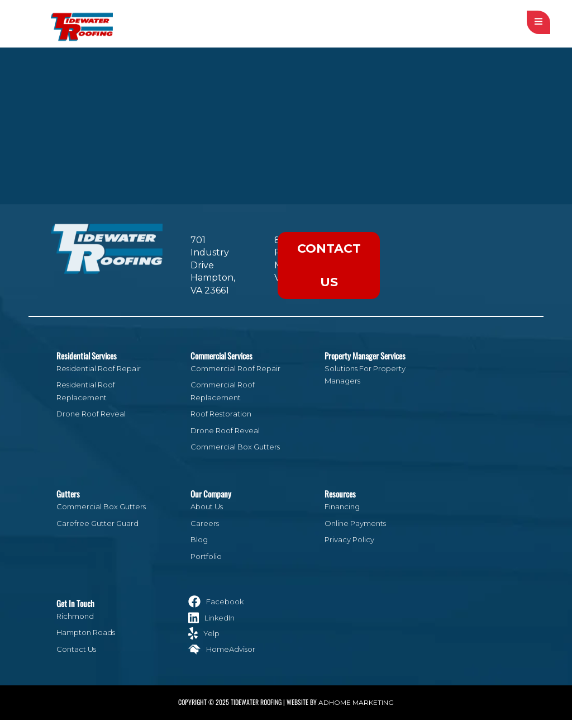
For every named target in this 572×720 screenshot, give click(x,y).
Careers (204, 523)
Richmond (75, 616)
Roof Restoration (220, 413)
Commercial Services (221, 355)
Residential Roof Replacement (85, 390)
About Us (206, 506)
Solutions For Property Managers (365, 374)
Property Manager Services (365, 355)
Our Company (210, 494)
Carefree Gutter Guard (97, 523)
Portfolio (206, 556)
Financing (342, 506)
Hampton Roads (85, 632)
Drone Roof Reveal (91, 413)
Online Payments (355, 523)
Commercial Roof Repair (235, 368)
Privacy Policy (349, 539)
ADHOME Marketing (356, 702)
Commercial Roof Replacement (222, 390)
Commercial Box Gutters (235, 446)
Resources (340, 494)
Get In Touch (75, 603)
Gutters (68, 494)
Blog (199, 539)
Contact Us (329, 265)
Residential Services (86, 355)
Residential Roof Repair (98, 368)
